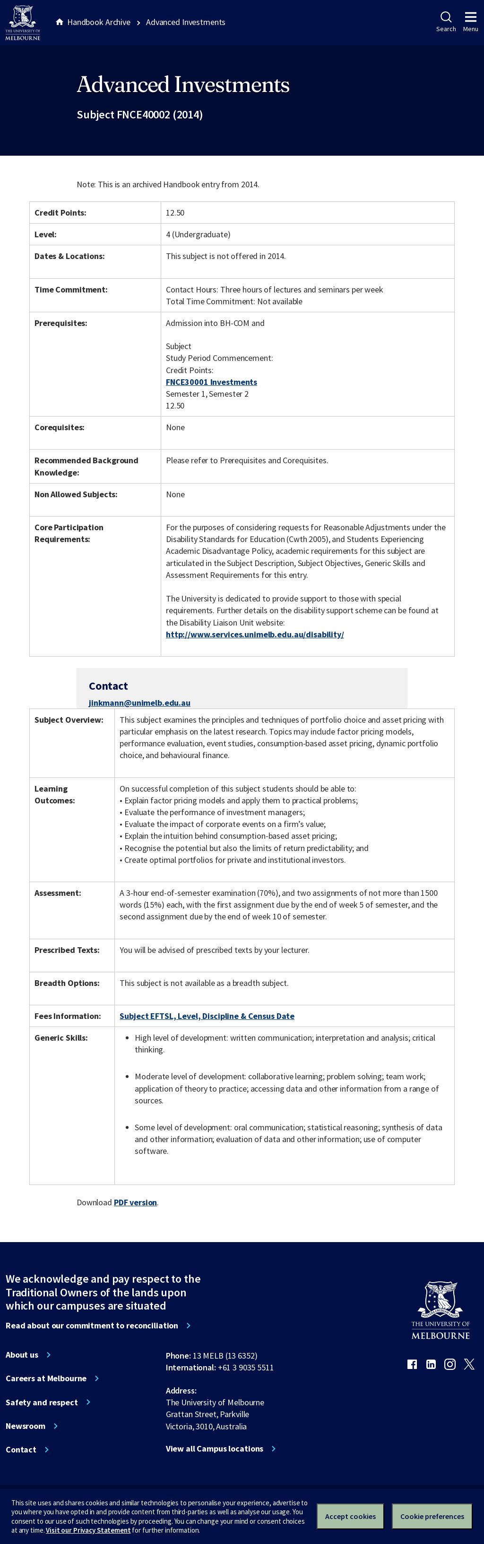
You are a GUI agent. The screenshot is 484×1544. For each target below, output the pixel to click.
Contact (21, 1449)
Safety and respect (42, 1402)
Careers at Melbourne (46, 1378)
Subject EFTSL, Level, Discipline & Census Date (207, 1015)
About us (22, 1355)
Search (446, 22)
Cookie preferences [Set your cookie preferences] (432, 1516)
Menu (470, 22)
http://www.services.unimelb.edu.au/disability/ (255, 634)
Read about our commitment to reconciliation (92, 1325)
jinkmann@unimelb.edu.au (139, 703)
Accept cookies (350, 1516)
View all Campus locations (215, 1449)
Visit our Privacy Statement (88, 1530)
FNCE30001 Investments (211, 381)
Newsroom (25, 1426)
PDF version (135, 1202)
